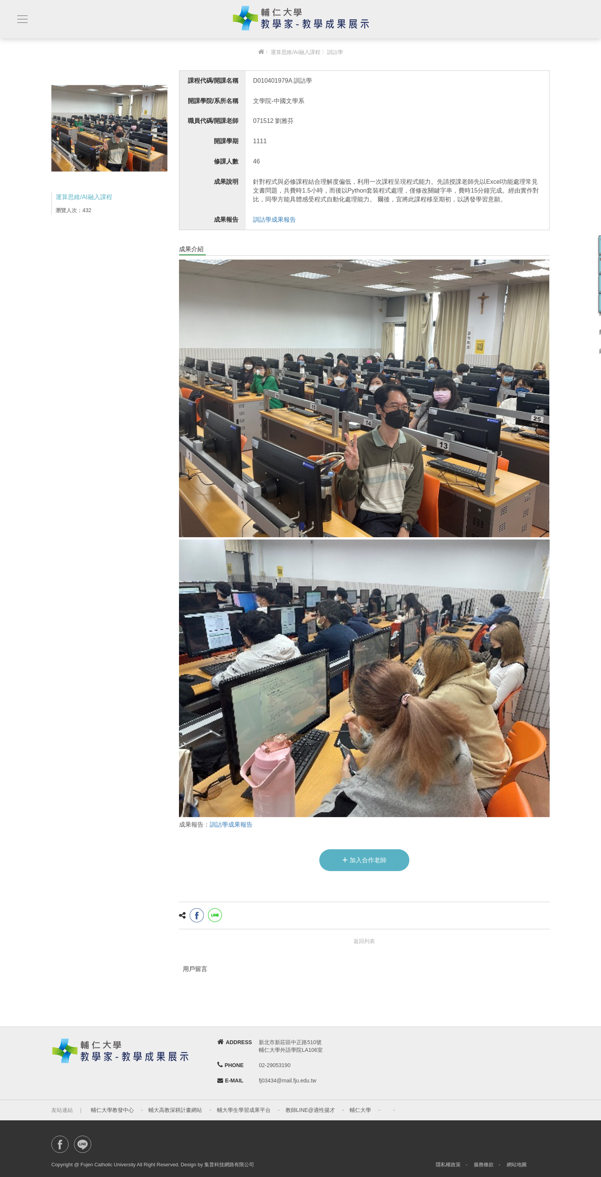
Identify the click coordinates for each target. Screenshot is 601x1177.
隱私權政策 (448, 1164)
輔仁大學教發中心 (112, 1110)
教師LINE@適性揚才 (310, 1110)
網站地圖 (517, 1164)
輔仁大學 (360, 1110)
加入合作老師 (364, 859)
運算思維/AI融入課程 (295, 52)
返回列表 (364, 941)
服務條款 (484, 1164)
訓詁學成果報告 (274, 219)
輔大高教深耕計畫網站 (175, 1110)
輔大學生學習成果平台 (244, 1110)
